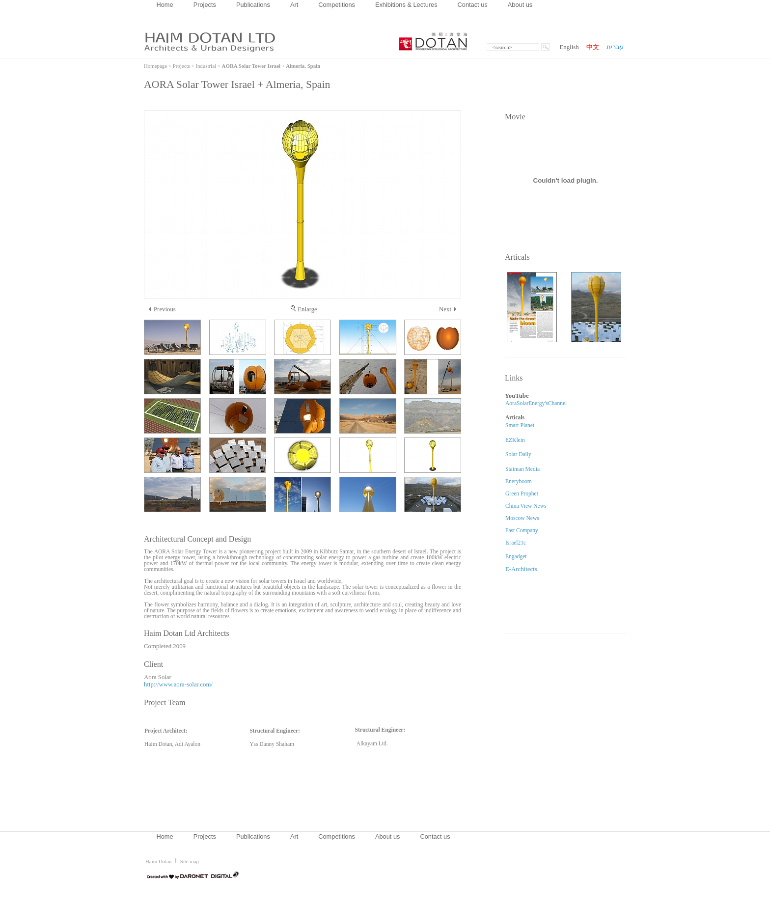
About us (520, 4)
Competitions (336, 4)
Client (153, 664)
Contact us (473, 4)
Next (447, 309)
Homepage (155, 66)
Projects (204, 4)
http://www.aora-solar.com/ (178, 684)
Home (165, 4)
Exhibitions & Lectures (406, 4)
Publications (253, 4)
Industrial (205, 66)
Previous (162, 309)
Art (294, 4)
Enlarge (304, 309)
